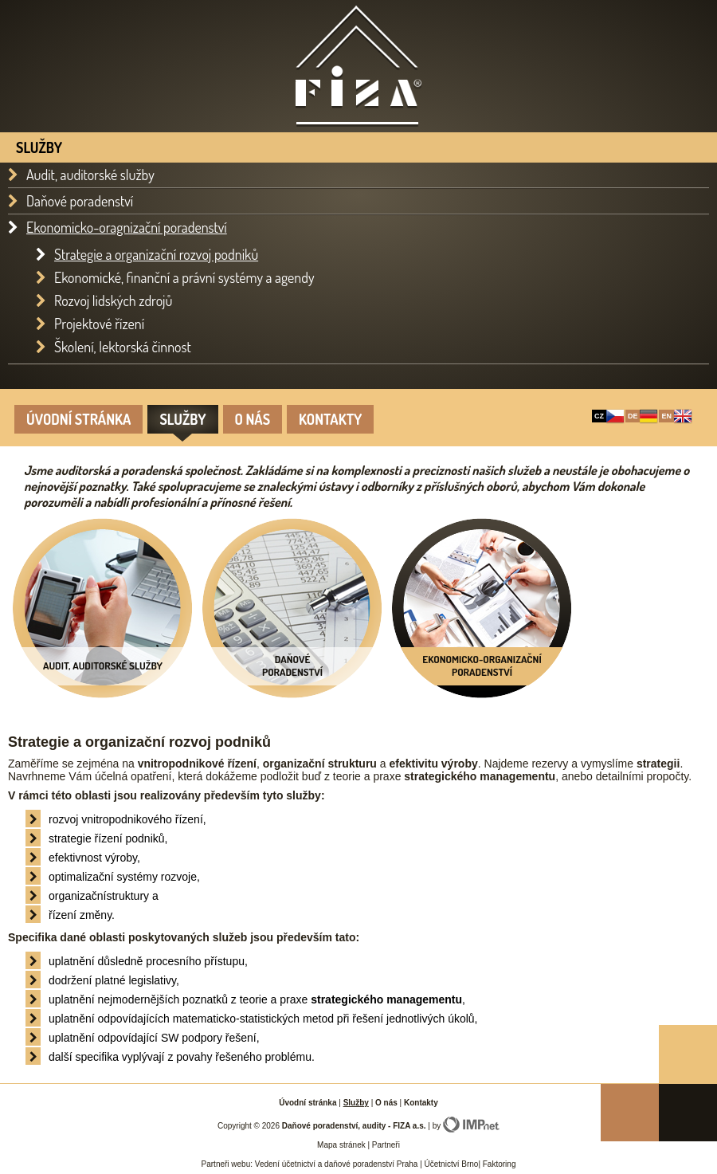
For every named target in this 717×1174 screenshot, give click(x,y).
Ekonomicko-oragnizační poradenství (126, 227)
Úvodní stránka (78, 419)
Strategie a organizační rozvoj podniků (156, 254)
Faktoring (497, 1164)
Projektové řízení (99, 323)
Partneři (386, 1145)
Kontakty (330, 419)
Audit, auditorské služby (90, 175)
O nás (253, 419)
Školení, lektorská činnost (122, 346)
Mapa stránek (341, 1145)
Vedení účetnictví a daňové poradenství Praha (336, 1164)
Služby (182, 419)
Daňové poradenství (79, 201)
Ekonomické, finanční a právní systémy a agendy (184, 277)
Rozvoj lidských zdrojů (113, 300)
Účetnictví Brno (452, 1164)
